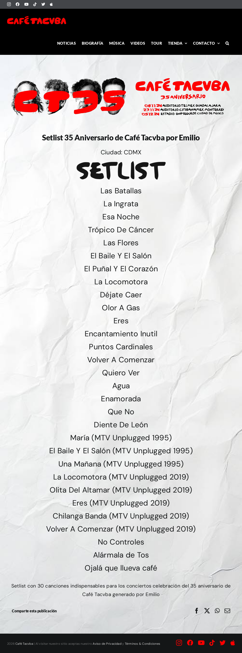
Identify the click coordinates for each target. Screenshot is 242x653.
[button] (227, 43)
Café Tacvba (24, 644)
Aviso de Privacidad (107, 644)
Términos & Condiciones (142, 644)
